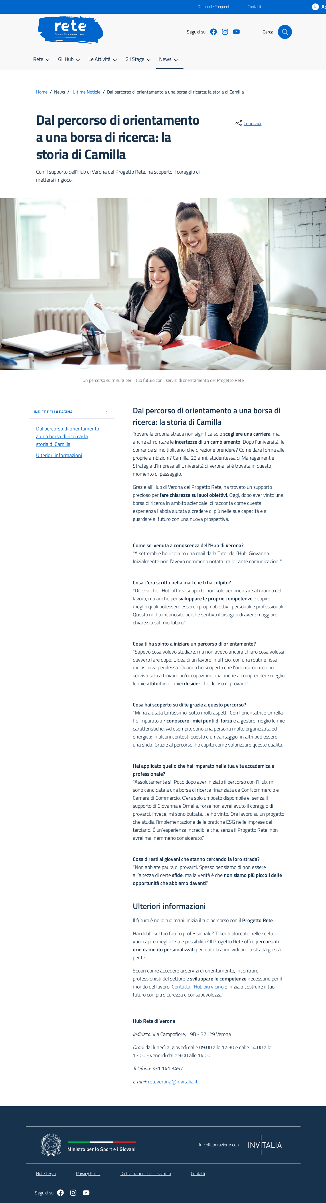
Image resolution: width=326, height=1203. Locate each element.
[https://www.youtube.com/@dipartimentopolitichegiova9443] (234, 31)
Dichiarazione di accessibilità (145, 1173)
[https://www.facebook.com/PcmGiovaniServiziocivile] (211, 31)
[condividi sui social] (247, 123)
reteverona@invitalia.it (172, 1081)
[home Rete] (74, 29)
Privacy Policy (88, 1173)
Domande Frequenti (209, 6)
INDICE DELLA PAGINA (71, 412)
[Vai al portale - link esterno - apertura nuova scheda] (116, 6)
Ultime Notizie (86, 91)
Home (42, 91)
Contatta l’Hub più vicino (198, 986)
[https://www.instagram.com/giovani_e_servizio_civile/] (222, 31)
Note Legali (46, 1173)
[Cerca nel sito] (285, 32)
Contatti (254, 6)
